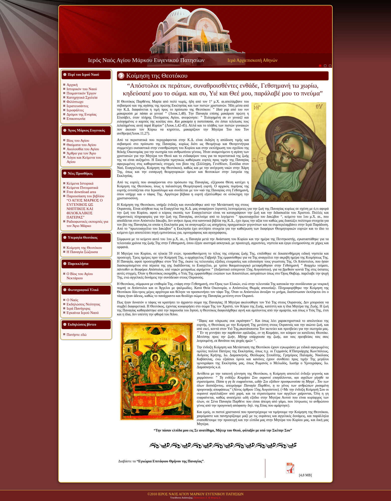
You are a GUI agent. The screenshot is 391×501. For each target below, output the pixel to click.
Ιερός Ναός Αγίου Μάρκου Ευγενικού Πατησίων (146, 60)
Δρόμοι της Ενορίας (82, 114)
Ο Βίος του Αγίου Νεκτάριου (80, 276)
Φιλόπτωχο (75, 102)
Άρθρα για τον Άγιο (81, 153)
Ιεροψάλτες (75, 110)
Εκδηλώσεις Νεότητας (83, 304)
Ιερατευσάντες (77, 106)
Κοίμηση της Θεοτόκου (84, 248)
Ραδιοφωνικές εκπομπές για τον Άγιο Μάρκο (87, 223)
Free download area (81, 192)
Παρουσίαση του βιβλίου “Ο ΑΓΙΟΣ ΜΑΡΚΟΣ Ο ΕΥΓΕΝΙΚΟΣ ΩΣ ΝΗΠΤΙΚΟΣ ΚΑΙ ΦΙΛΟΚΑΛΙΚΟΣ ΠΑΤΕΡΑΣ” (85, 206)
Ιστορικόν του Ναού (82, 89)
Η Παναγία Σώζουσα (82, 252)
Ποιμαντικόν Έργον (81, 93)
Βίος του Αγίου (78, 141)
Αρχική (72, 85)
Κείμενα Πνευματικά (82, 188)
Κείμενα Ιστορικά (80, 183)
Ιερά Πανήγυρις (78, 308)
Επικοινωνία (76, 119)
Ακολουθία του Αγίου (83, 149)
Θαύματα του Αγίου (81, 145)
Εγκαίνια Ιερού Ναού (83, 313)
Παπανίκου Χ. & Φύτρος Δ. (207, 497)
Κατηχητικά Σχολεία (82, 97)
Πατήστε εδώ (77, 335)
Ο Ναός (72, 300)
